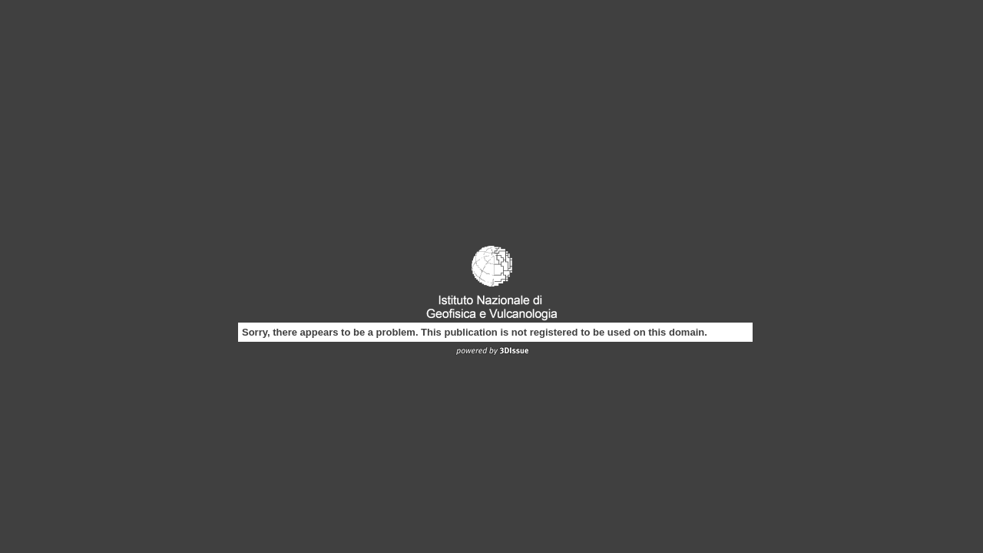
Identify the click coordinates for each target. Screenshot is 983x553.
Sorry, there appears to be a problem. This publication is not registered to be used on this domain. (474, 332)
